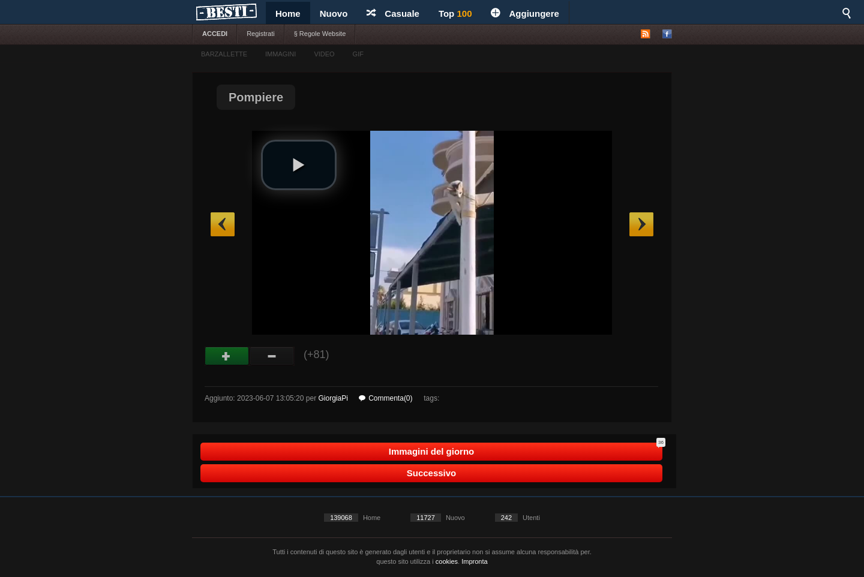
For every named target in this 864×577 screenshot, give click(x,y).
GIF (358, 54)
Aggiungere (525, 13)
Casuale (393, 13)
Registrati (260, 33)
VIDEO (324, 54)
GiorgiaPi (332, 398)
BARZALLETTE (224, 54)
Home (288, 13)
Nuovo (334, 13)
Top (455, 13)
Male (272, 356)
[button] (299, 165)
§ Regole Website (320, 33)
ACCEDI (214, 33)
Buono (227, 356)
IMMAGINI (280, 54)
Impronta (474, 561)
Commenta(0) (385, 398)
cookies (447, 561)
